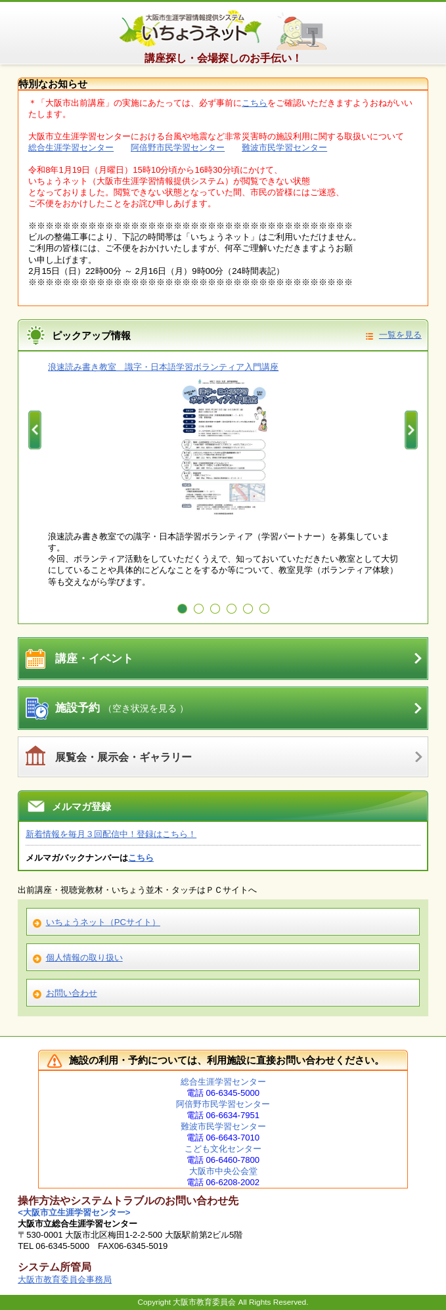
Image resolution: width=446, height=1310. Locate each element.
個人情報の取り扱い (84, 957)
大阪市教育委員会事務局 (65, 1279)
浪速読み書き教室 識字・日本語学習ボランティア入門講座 (163, 367)
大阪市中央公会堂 (223, 1171)
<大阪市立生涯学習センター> (74, 1212)
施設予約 (122, 708)
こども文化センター (223, 1149)
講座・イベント (94, 658)
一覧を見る (400, 335)
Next (411, 431)
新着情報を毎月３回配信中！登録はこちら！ (111, 834)
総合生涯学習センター (71, 147)
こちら (254, 103)
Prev (34, 431)
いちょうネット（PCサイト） (103, 922)
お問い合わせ (71, 993)
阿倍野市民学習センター (178, 147)
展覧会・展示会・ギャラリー (123, 757)
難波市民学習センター (284, 147)
